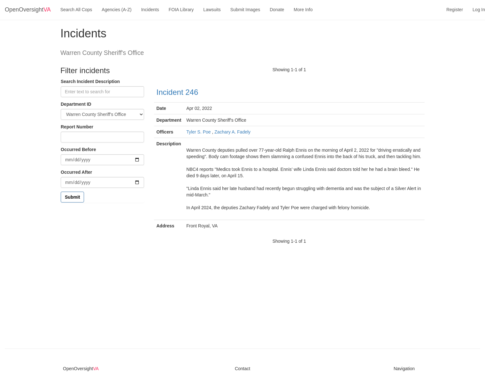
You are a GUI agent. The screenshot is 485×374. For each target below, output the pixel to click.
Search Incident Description (90, 81)
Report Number (77, 126)
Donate (277, 9)
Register (454, 9)
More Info (303, 9)
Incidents (150, 9)
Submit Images (245, 9)
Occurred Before (78, 149)
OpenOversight (28, 9)
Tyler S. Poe (198, 131)
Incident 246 (177, 92)
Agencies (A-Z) (116, 9)
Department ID (76, 104)
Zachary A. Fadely (232, 131)
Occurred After (76, 172)
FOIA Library (181, 9)
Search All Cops (76, 9)
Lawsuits (211, 9)
